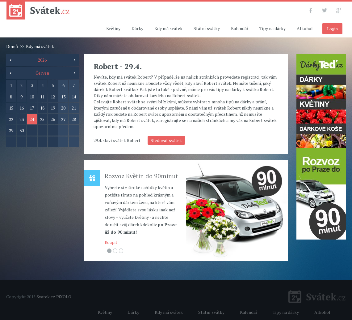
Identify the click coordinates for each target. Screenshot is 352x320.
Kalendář (239, 28)
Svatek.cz (45, 297)
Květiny (113, 28)
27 (63, 119)
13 (63, 97)
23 (21, 119)
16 (21, 108)
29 (11, 130)
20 (63, 108)
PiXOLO (63, 297)
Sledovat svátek (166, 140)
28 (74, 119)
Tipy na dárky (272, 28)
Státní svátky (207, 28)
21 (74, 108)
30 (21, 130)
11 (42, 97)
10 (32, 97)
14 (74, 97)
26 (53, 119)
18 (42, 108)
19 (53, 108)
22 (11, 119)
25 (42, 119)
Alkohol (305, 28)
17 (32, 108)
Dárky (137, 28)
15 (11, 108)
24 (32, 119)
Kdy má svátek (168, 28)
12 (53, 97)
